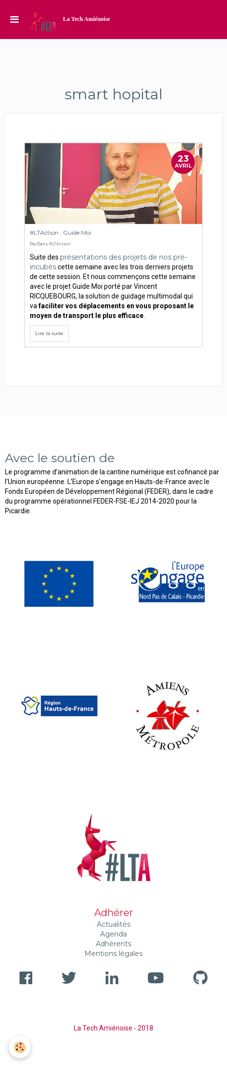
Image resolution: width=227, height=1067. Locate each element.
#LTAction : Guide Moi (60, 232)
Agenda (113, 934)
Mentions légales (113, 953)
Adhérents (113, 943)
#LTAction (60, 243)
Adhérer (113, 912)
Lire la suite (49, 333)
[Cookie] (20, 1047)
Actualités (113, 924)
